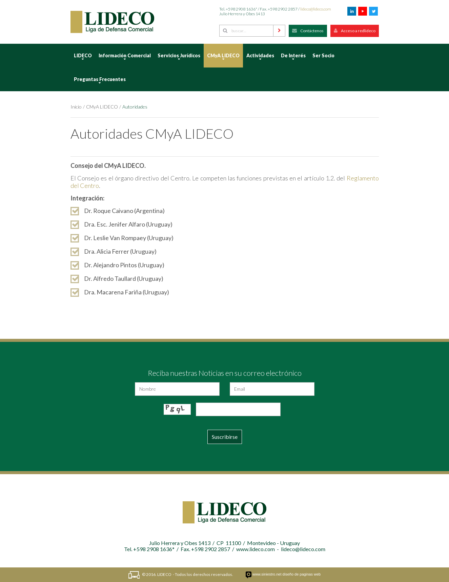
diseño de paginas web (302, 574)
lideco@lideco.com (315, 9)
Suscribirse (225, 436)
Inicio (76, 107)
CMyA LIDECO (102, 107)
